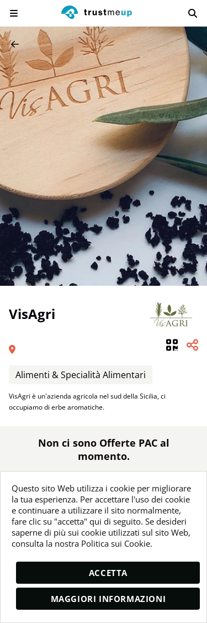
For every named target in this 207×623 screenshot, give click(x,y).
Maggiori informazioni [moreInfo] (108, 598)
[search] (192, 13)
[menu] (14, 13)
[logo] (96, 14)
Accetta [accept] (108, 572)
